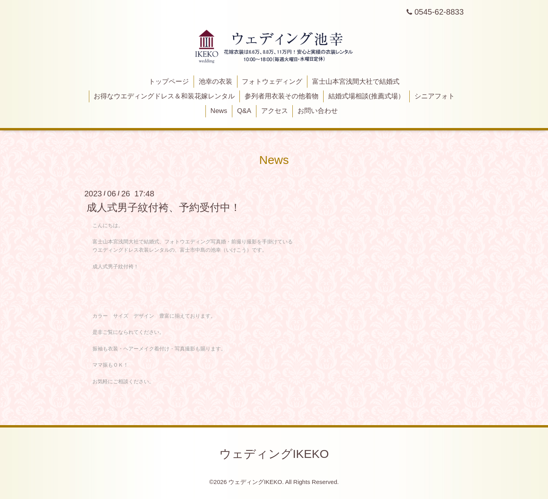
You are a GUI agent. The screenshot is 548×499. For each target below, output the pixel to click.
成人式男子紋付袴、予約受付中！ (164, 207)
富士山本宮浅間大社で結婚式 (355, 81)
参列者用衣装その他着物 (281, 96)
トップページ (169, 81)
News (219, 111)
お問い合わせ (318, 111)
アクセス (274, 111)
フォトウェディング (272, 81)
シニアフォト (434, 96)
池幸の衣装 (215, 81)
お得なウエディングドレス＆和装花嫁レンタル (164, 96)
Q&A (244, 111)
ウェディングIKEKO (274, 453)
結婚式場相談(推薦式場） (366, 96)
